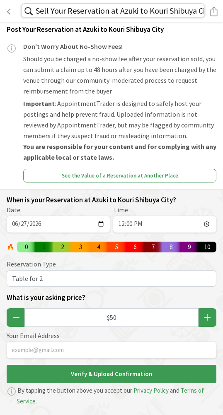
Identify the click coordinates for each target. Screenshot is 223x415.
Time (120, 210)
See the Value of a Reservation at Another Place (120, 175)
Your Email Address (33, 335)
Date (13, 210)
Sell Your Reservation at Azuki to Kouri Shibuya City (120, 10)
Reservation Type (31, 264)
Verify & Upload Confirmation (111, 374)
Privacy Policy (151, 390)
